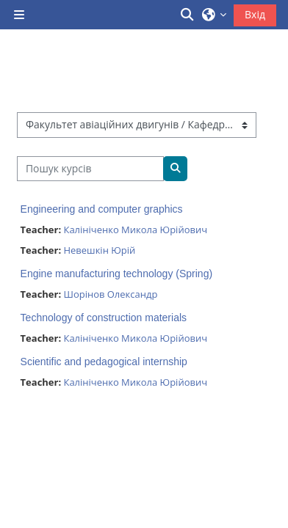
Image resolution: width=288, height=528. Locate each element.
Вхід (255, 14)
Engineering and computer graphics (102, 209)
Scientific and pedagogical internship (104, 361)
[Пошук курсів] (91, 168)
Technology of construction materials (104, 317)
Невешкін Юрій (99, 250)
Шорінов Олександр (110, 294)
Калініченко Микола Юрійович (135, 229)
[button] (188, 14)
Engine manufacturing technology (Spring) (117, 273)
